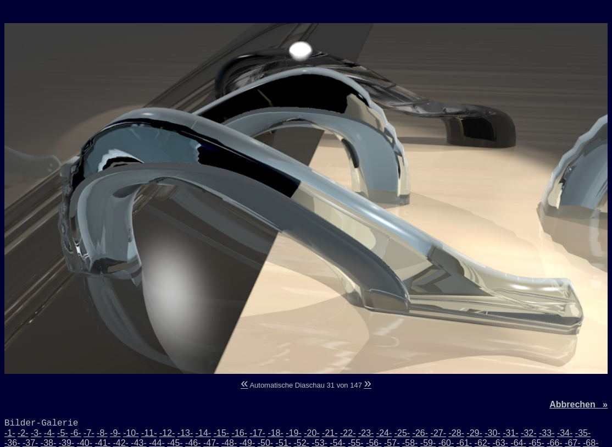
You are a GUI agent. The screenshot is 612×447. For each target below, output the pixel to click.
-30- (492, 433)
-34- (564, 433)
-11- (149, 433)
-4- (49, 433)
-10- (130, 433)
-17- (257, 433)
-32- (528, 433)
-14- (203, 433)
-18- (275, 433)
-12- (167, 433)
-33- (546, 433)
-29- (474, 433)
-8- (102, 433)
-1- (9, 433)
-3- (36, 433)
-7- (89, 433)
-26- (420, 433)
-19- (293, 433)
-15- (221, 433)
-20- (311, 433)
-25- (402, 433)
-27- (438, 433)
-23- (366, 433)
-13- (185, 433)
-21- (329, 433)
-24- (384, 433)
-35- (583, 433)
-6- (75, 433)
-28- (456, 433)
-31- (510, 433)
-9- (115, 433)
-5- (62, 433)
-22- (347, 433)
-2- (23, 433)
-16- (239, 433)
